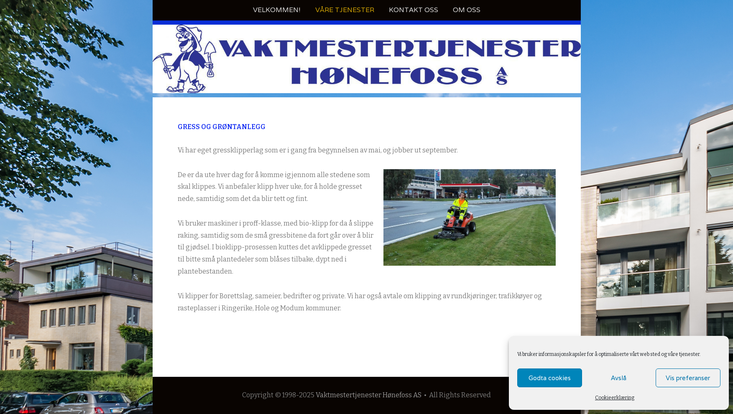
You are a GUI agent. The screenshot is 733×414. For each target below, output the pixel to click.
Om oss (466, 9)
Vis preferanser (688, 378)
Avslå (618, 378)
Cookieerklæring (614, 398)
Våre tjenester (344, 9)
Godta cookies (550, 378)
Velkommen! (277, 9)
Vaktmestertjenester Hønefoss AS (368, 395)
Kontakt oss (413, 9)
